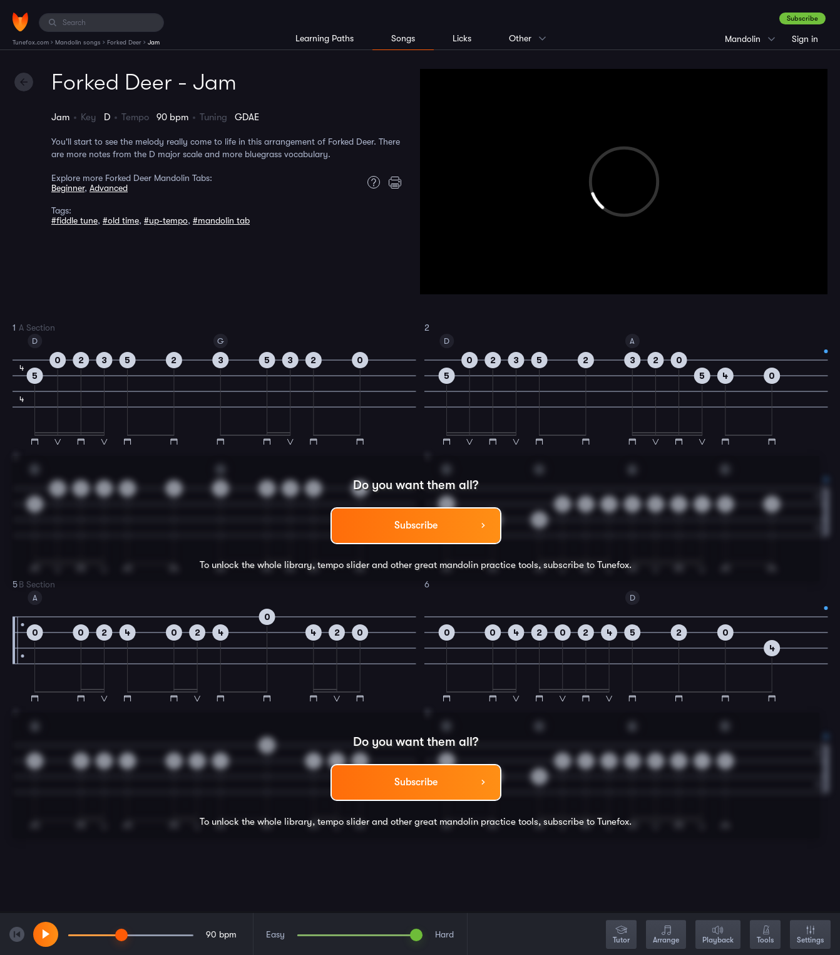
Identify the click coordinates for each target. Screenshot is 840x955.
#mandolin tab (221, 220)
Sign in (805, 39)
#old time (121, 220)
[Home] (20, 22)
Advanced (109, 188)
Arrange (666, 935)
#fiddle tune (74, 220)
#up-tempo (166, 220)
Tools (765, 935)
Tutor (621, 935)
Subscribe (802, 18)
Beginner (68, 188)
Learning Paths (324, 38)
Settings (810, 935)
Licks (462, 38)
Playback (718, 935)
